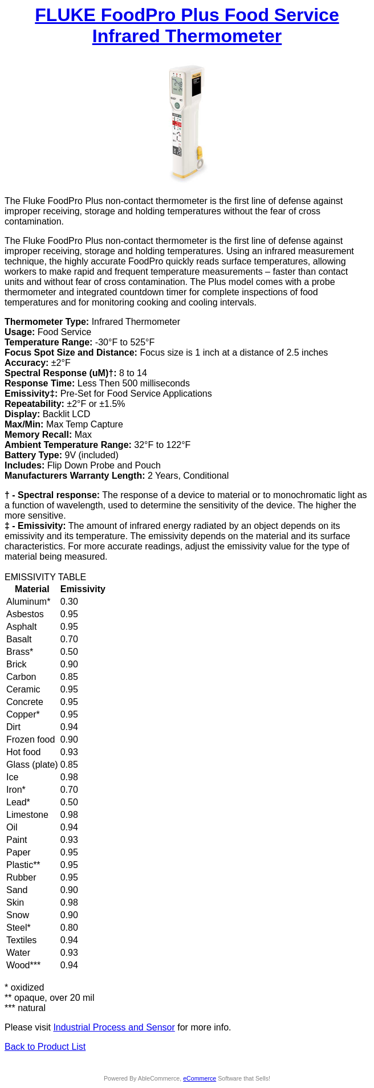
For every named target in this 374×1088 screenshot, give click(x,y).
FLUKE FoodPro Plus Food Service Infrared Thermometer (187, 25)
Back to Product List (45, 1047)
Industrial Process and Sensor (113, 1027)
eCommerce (199, 1078)
